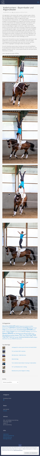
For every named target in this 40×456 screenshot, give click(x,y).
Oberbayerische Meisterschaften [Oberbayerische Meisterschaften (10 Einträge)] (23, 333)
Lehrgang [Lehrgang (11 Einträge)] (27, 331)
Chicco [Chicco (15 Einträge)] (31, 328)
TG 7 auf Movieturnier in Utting (19, 366)
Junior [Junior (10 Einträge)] (34, 329)
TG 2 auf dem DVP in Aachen (18, 351)
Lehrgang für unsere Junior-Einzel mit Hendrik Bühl (24, 347)
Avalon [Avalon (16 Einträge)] (17, 326)
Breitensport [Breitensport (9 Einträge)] (5, 328)
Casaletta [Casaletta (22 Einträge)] (25, 328)
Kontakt (5, 410)
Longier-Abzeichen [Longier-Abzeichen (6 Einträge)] (33, 331)
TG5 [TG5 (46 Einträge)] (34, 335)
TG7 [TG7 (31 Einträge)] (7, 337)
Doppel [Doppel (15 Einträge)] (24, 330)
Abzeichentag (15, 359)
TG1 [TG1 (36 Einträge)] (21, 335)
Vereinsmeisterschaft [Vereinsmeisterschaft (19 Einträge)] (26, 337)
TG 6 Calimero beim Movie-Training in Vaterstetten (24, 363)
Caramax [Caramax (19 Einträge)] (19, 328)
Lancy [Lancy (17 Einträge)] (23, 331)
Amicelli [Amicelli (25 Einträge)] (12, 326)
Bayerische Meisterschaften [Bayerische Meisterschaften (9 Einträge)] (26, 326)
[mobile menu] (38, 2)
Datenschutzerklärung (8, 435)
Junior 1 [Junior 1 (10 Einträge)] (4, 331)
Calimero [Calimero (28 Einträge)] (12, 327)
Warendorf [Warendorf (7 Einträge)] (10, 338)
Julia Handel (16, 12)
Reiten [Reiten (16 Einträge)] (17, 335)
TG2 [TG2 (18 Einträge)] (24, 335)
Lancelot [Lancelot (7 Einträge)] (19, 331)
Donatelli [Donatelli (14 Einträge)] (19, 330)
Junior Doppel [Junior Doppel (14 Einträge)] (10, 331)
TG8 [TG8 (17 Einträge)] (10, 337)
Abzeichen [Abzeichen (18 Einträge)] (5, 326)
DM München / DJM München (19, 355)
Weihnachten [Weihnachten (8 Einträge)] (19, 338)
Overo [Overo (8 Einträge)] (33, 333)
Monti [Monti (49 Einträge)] (10, 333)
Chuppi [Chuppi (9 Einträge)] (35, 328)
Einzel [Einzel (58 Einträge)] (29, 329)
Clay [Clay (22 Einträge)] (3, 330)
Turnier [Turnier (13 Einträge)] (16, 337)
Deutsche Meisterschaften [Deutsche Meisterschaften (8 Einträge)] (11, 329)
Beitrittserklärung (7, 437)
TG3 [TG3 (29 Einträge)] (27, 335)
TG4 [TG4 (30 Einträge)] (30, 335)
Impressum (6, 434)
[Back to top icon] (20, 445)
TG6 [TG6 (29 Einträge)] (3, 337)
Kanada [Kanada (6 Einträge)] (15, 331)
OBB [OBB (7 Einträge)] (14, 333)
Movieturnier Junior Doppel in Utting (20, 370)
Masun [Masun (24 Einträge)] (4, 333)
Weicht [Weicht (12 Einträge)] (14, 338)
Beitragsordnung (7, 438)
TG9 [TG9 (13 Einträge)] (13, 337)
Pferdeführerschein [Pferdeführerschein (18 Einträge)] (8, 335)
